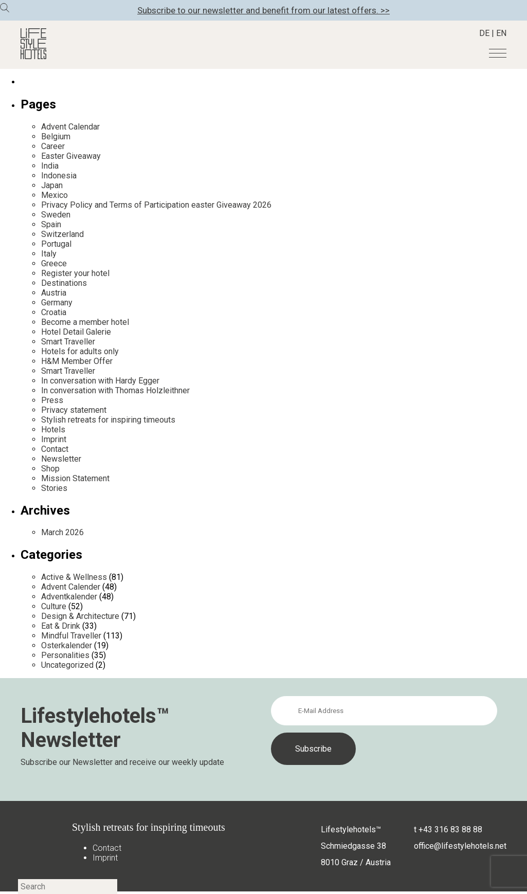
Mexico (54, 195)
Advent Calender (70, 587)
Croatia (53, 312)
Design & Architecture (80, 616)
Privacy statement (73, 410)
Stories (54, 488)
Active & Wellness (74, 577)
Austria (53, 293)
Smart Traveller (68, 341)
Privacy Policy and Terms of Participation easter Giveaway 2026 (156, 205)
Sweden (55, 215)
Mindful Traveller (71, 636)
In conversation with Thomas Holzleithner (115, 390)
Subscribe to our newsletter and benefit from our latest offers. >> (263, 10)
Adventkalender (69, 596)
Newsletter (61, 459)
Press (52, 400)
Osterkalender (66, 645)
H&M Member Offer (77, 361)
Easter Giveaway (71, 156)
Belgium (55, 136)
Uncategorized (67, 665)
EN (501, 33)
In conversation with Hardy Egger (100, 381)
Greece (54, 263)
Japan (52, 185)
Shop (50, 468)
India (50, 166)
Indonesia (59, 175)
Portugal (56, 244)
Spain (51, 224)
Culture (53, 606)
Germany (56, 302)
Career (53, 146)
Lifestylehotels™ (351, 829)
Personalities (65, 655)
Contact (54, 449)
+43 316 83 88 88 (450, 829)
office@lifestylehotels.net (460, 846)
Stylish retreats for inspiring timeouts (108, 420)
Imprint (53, 439)
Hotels (53, 429)
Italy (49, 254)
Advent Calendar (70, 127)
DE (484, 33)
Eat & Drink (60, 626)
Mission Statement (75, 478)
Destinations (64, 283)
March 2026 (62, 532)
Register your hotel (75, 273)
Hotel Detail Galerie (76, 332)
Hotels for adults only (80, 351)
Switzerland (62, 234)
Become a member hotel (85, 322)
